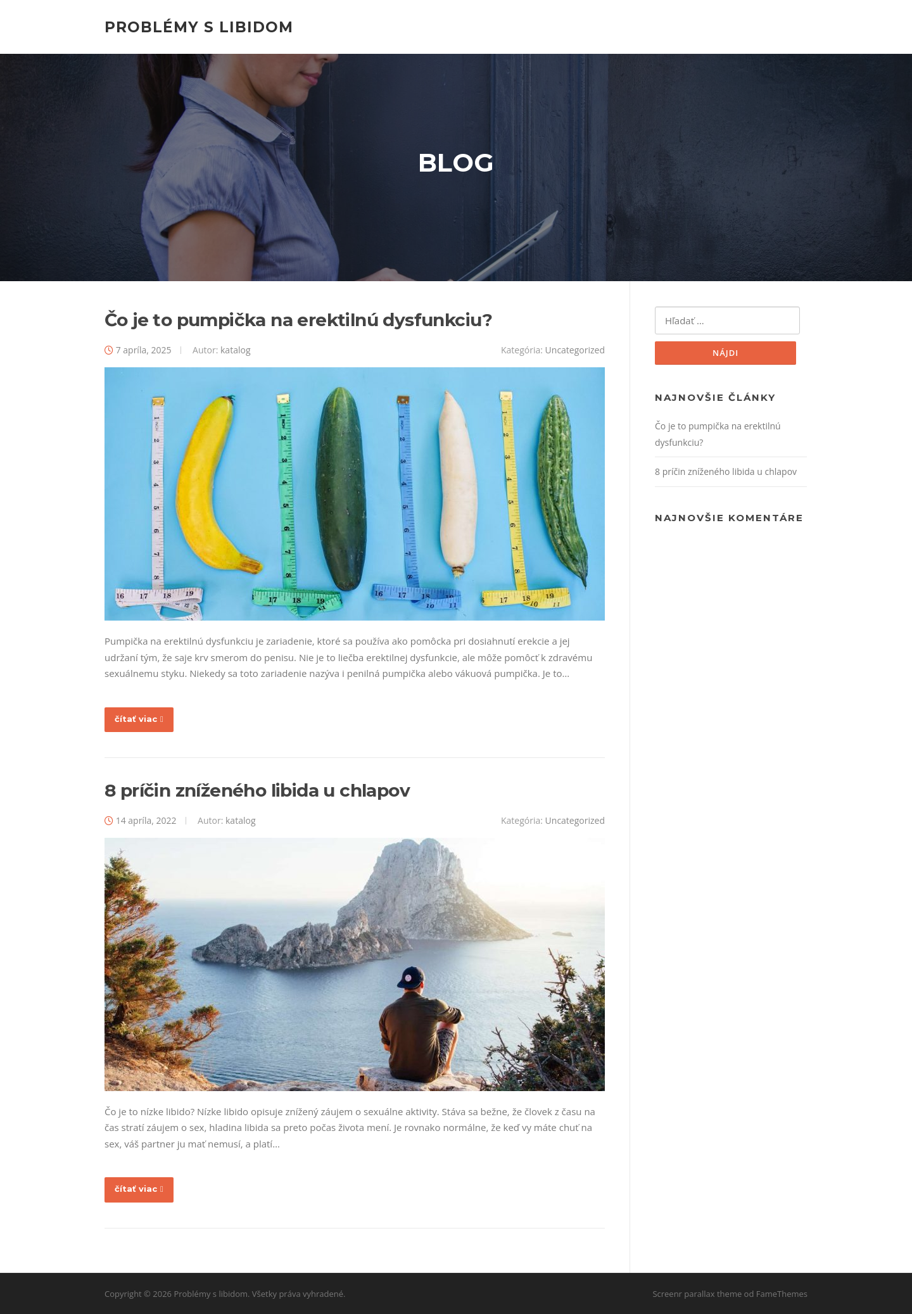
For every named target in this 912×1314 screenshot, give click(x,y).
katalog (235, 350)
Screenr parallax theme (697, 1293)
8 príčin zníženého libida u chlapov (257, 790)
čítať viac (139, 719)
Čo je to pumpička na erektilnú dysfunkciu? (298, 320)
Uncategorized (575, 350)
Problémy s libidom (198, 26)
